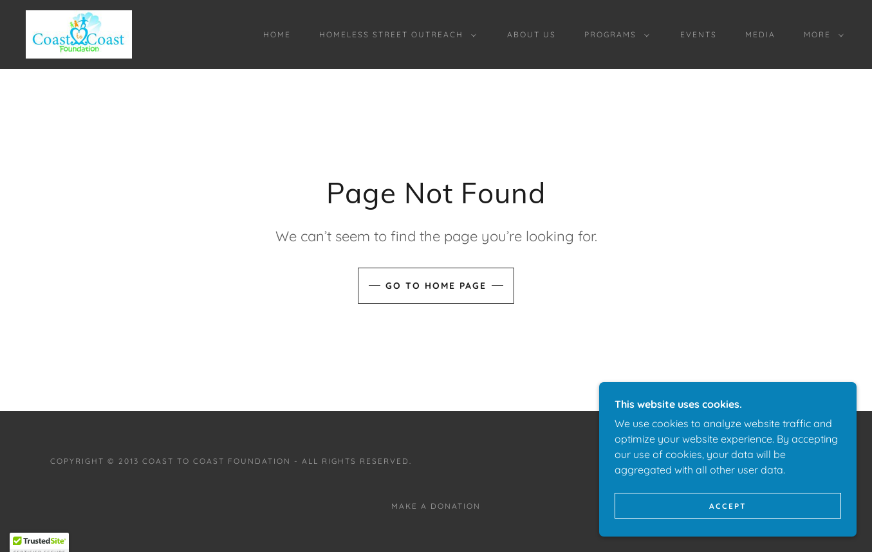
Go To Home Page (436, 285)
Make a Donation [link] (436, 506)
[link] (79, 33)
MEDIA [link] (760, 34)
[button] (395, 34)
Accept (728, 523)
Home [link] (277, 34)
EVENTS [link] (698, 34)
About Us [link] (531, 34)
